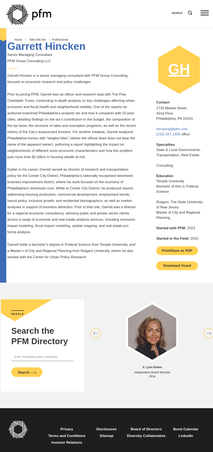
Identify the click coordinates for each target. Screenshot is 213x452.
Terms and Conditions (66, 436)
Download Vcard (177, 266)
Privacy (67, 429)
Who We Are (37, 39)
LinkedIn (186, 436)
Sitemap (106, 436)
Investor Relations (66, 442)
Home (18, 39)
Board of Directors (146, 429)
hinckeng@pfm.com (172, 129)
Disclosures (106, 429)
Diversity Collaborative (146, 436)
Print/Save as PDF (177, 251)
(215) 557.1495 (168, 134)
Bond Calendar (186, 429)
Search (189, 12)
